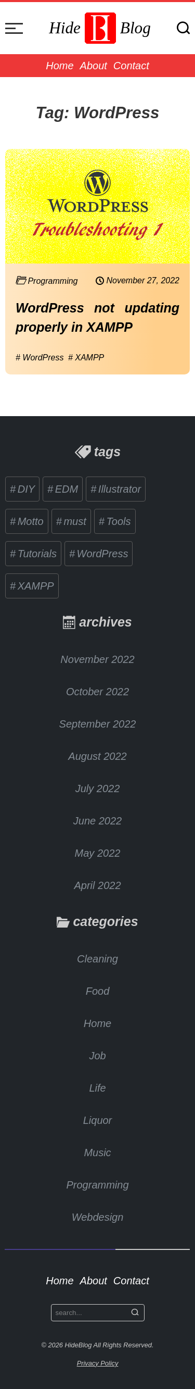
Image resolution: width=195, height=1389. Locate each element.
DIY (25, 489)
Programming (97, 1185)
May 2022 (98, 853)
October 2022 (97, 691)
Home (59, 65)
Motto (29, 521)
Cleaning (97, 959)
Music (97, 1152)
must (73, 521)
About (93, 65)
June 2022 (97, 821)
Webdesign (98, 1217)
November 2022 (97, 659)
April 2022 (97, 885)
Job (97, 1055)
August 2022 (97, 756)
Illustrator (118, 489)
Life (97, 1088)
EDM (65, 489)
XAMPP (34, 586)
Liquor (97, 1120)
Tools (117, 521)
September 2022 (97, 724)
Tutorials (36, 553)
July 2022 (97, 788)
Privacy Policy (98, 1363)
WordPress (101, 553)
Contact (131, 65)
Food (98, 991)
